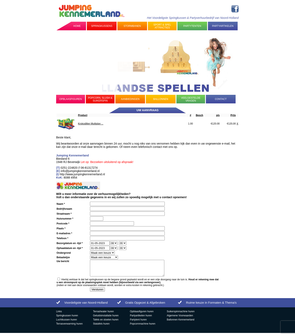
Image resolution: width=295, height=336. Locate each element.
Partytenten (192, 26)
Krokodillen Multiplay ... (90, 123)
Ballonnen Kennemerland (180, 322)
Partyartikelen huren (141, 318)
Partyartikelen (222, 26)
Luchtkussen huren (66, 322)
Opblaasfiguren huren (141, 314)
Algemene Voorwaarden (180, 318)
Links (59, 314)
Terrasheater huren (103, 314)
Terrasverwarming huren (69, 326)
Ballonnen (160, 99)
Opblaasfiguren (70, 99)
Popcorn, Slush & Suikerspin (100, 99)
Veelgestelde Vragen (191, 99)
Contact (221, 99)
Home (77, 26)
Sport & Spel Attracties (162, 26)
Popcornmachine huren (142, 326)
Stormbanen (132, 26)
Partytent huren (138, 322)
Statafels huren (101, 326)
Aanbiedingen (130, 99)
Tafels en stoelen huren (105, 322)
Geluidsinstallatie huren (106, 318)
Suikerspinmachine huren (180, 314)
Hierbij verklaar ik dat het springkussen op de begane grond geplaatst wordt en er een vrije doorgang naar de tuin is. (138, 284)
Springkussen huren (67, 318)
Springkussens (101, 26)
